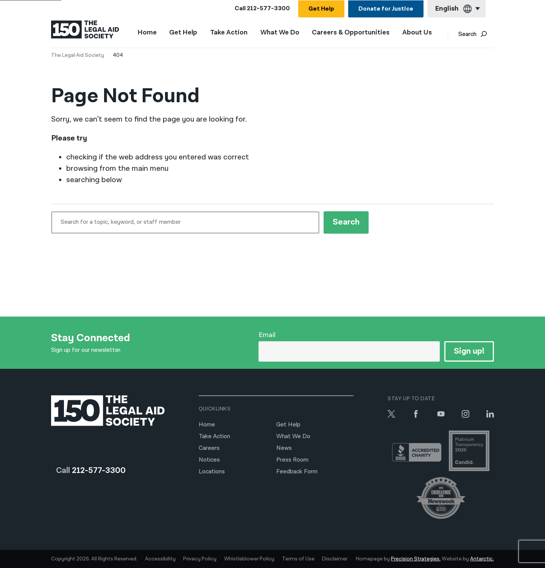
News (284, 448)
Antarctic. (482, 559)
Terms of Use (298, 559)
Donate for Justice (385, 9)
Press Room (292, 460)
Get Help (321, 9)
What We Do (279, 33)
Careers (209, 448)
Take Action (229, 33)
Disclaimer (334, 559)
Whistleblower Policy (249, 559)
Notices (209, 460)
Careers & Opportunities (350, 33)
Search (472, 34)
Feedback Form (297, 472)
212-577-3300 (268, 8)
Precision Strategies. (416, 559)
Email (267, 335)
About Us (417, 33)
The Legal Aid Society (77, 55)
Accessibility (160, 559)
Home (147, 32)
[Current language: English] (456, 9)
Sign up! (469, 351)
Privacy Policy (199, 559)
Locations (212, 472)
